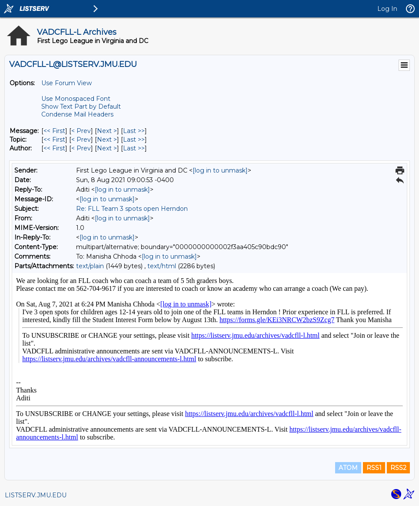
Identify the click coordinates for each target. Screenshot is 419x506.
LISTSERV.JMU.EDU (36, 495)
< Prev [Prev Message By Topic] (81, 139)
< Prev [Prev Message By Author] (81, 148)
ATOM (348, 468)
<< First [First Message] (54, 131)
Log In (387, 9)
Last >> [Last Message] (134, 131)
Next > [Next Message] (107, 131)
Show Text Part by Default (81, 106)
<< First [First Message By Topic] (54, 139)
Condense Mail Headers (77, 114)
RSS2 (398, 468)
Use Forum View (66, 83)
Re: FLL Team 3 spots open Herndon (132, 209)
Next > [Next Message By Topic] (107, 139)
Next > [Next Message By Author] (107, 148)
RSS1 (374, 468)
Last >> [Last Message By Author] (134, 148)
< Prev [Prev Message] (81, 131)
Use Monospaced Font (75, 99)
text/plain (90, 266)
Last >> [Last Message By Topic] (134, 139)
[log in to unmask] (220, 170)
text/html (161, 266)
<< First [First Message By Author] (54, 148)
